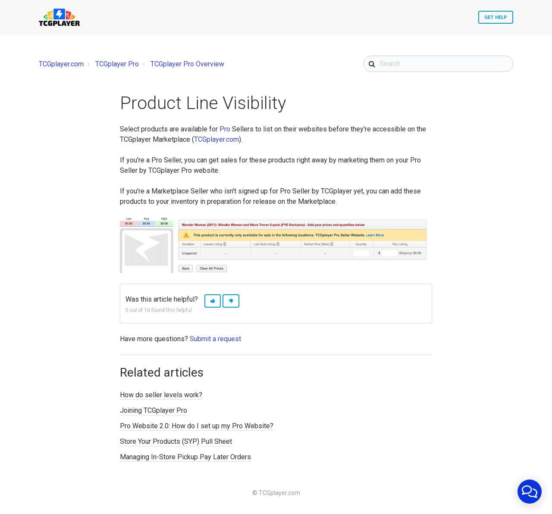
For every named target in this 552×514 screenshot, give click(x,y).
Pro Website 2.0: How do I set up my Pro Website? (196, 426)
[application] (529, 491)
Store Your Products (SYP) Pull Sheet (176, 441)
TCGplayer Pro (117, 64)
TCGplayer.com (61, 64)
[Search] (438, 64)
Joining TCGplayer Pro (153, 410)
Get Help (495, 17)
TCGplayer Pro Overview (187, 64)
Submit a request (215, 339)
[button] (212, 301)
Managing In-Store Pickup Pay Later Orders (185, 457)
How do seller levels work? (161, 395)
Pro (225, 129)
